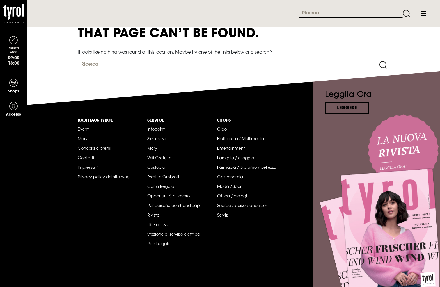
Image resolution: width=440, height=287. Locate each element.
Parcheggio (158, 244)
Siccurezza (157, 139)
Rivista (153, 215)
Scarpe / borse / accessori (242, 206)
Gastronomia (230, 177)
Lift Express (157, 225)
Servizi (222, 215)
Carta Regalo (160, 187)
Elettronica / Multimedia (240, 139)
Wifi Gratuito (159, 158)
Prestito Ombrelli (163, 177)
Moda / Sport (230, 187)
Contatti (86, 158)
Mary (83, 139)
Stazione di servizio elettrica (173, 235)
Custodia (156, 168)
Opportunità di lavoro (168, 196)
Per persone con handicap (173, 206)
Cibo (222, 129)
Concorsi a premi (94, 149)
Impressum (88, 168)
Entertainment (231, 149)
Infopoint (156, 129)
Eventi (84, 129)
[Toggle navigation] (423, 13)
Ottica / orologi (232, 196)
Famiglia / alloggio (235, 158)
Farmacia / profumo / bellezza (246, 168)
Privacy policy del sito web (104, 177)
